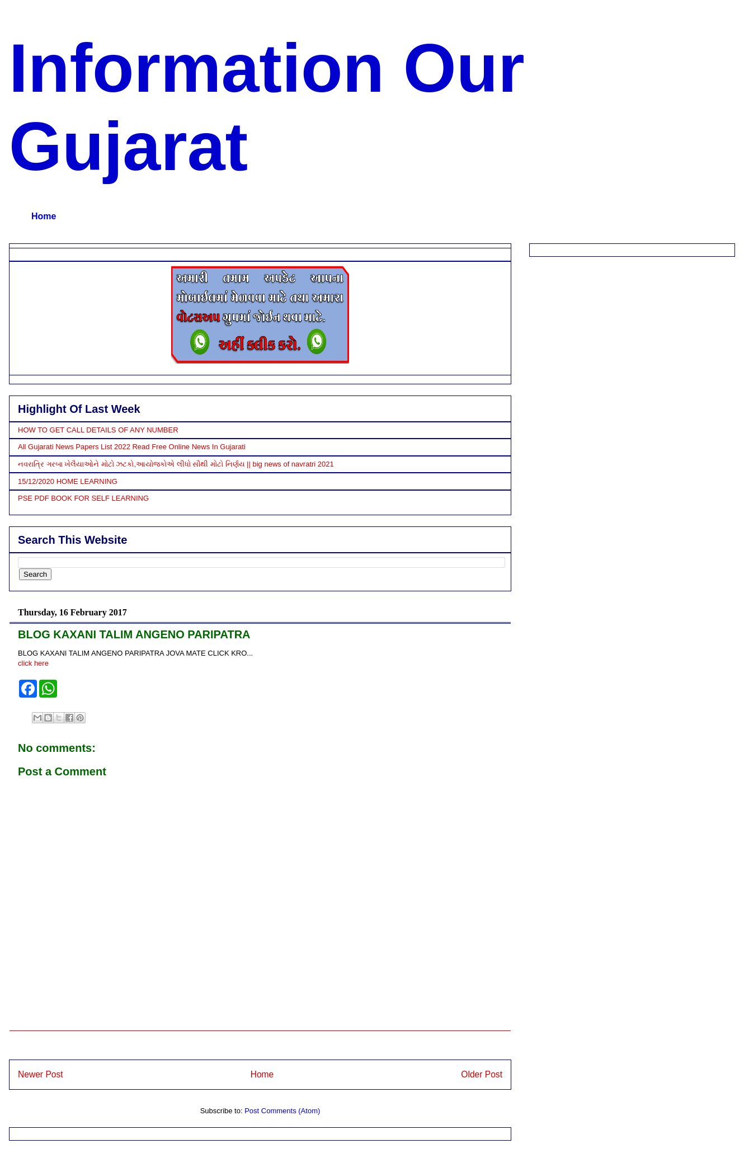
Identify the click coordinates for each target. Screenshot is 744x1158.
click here (33, 663)
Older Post (481, 1074)
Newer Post (40, 1074)
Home (43, 216)
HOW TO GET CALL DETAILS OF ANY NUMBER (98, 430)
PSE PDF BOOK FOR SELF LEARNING (83, 498)
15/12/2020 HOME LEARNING (67, 481)
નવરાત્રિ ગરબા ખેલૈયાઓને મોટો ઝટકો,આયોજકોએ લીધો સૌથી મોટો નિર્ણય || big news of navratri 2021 (176, 464)
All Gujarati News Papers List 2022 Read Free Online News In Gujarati (132, 447)
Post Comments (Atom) (282, 1111)
